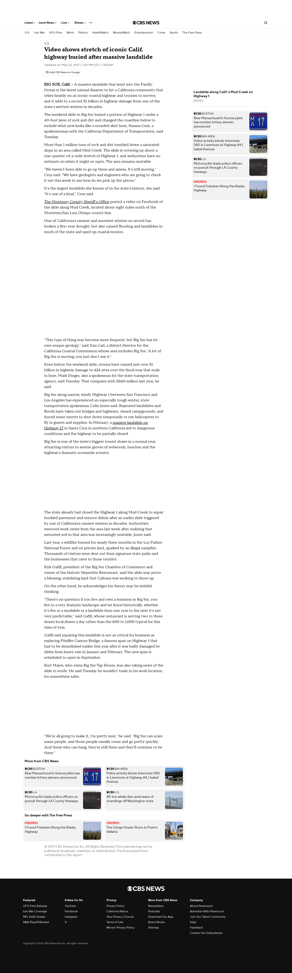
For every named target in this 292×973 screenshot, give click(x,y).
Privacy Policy (115, 905)
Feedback (196, 927)
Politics (83, 32)
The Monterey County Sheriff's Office (76, 201)
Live (65, 23)
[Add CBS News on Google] (62, 72)
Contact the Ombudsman (206, 932)
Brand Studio (156, 922)
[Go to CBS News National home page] (146, 23)
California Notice (117, 911)
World (70, 32)
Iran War (39, 32)
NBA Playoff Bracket (36, 922)
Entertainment (143, 32)
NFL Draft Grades (34, 916)
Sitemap (153, 927)
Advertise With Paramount (207, 911)
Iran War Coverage (35, 911)
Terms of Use (115, 922)
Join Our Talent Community (208, 916)
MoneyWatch (121, 32)
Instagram (71, 916)
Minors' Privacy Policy (120, 927)
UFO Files (55, 32)
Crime (161, 32)
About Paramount (201, 905)
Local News (47, 22)
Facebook (71, 911)
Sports (174, 32)
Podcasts (154, 911)
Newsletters (156, 905)
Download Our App (160, 916)
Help (193, 922)
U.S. (27, 32)
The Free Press (192, 32)
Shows (80, 22)
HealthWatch (100, 32)
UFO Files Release (35, 905)
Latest (30, 22)
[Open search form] (265, 22)
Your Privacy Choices (120, 916)
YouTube (70, 905)
